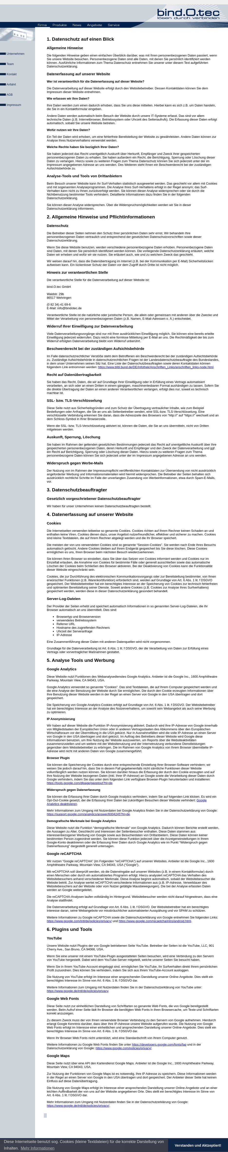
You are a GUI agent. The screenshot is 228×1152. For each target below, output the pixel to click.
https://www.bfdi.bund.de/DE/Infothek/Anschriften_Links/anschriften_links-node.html (156, 367)
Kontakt (12, 74)
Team (10, 64)
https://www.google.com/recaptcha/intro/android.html (155, 921)
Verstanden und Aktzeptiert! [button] (198, 1145)
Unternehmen (15, 54)
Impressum (14, 105)
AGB (10, 94)
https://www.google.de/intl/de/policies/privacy (77, 991)
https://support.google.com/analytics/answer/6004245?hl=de (88, 814)
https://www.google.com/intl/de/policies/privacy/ (79, 921)
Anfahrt (11, 84)
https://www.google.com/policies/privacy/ (124, 1048)
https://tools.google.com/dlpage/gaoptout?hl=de (79, 783)
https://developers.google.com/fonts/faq (159, 1044)
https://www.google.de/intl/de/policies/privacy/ (78, 1105)
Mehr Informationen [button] (38, 1148)
